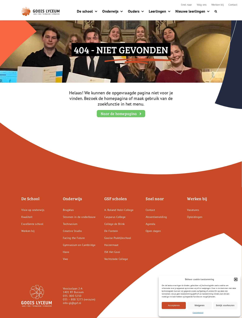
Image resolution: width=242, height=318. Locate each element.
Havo (66, 252)
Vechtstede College (116, 259)
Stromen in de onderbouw (79, 217)
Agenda (150, 224)
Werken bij (28, 231)
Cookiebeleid (198, 312)
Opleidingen (194, 217)
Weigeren (199, 305)
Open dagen (153, 231)
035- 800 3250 (72, 296)
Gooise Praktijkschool (117, 238)
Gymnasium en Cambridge (79, 245)
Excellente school (32, 224)
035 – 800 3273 (73, 299)
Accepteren (174, 305)
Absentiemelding (156, 217)
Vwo (65, 259)
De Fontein (111, 231)
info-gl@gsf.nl (72, 303)
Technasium (70, 224)
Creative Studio (72, 231)
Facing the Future (74, 238)
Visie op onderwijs (32, 210)
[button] (235, 279)
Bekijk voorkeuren (225, 305)
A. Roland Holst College (118, 210)
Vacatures (193, 210)
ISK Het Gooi (112, 252)
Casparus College (114, 217)
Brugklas (68, 210)
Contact (150, 210)
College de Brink (114, 224)
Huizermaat (111, 245)
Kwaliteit (26, 217)
